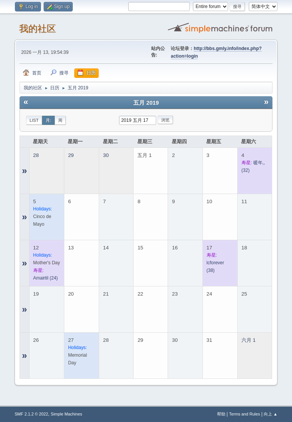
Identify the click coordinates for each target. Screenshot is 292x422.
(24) (45, 278)
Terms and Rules (244, 414)
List (34, 120)
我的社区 (37, 28)
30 (106, 155)
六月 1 (248, 340)
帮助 (221, 414)
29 (71, 155)
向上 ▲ (270, 414)
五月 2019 (146, 103)
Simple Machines (66, 414)
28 (36, 155)
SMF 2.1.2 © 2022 (31, 414)
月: (48, 120)
